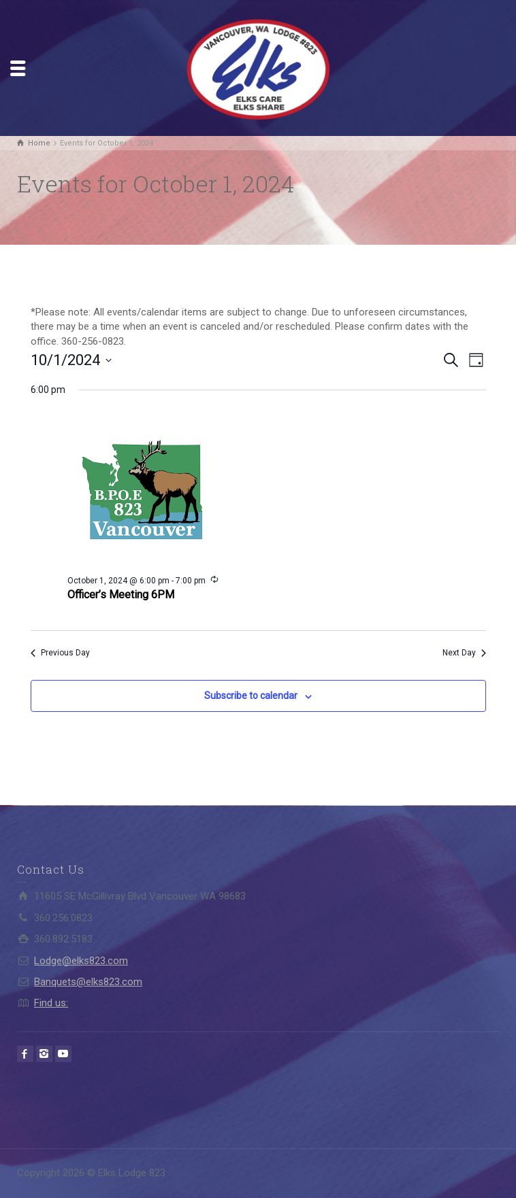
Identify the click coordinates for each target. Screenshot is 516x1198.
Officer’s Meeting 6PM (120, 594)
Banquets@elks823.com (88, 982)
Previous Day (60, 652)
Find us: (51, 1003)
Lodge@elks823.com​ (81, 961)
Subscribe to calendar (250, 695)
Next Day (464, 652)
